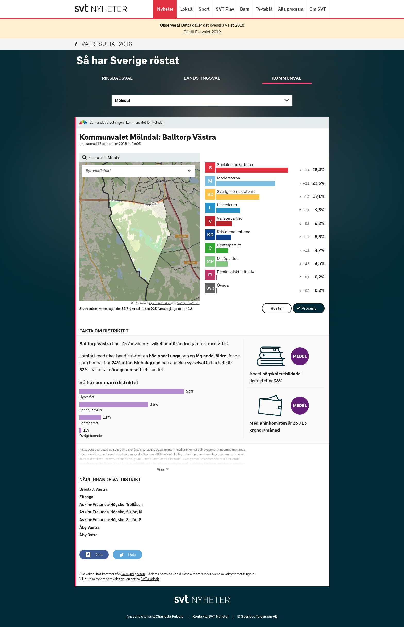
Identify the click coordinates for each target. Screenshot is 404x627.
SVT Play (225, 9)
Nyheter (165, 9)
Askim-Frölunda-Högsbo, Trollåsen (111, 504)
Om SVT (317, 9)
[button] (94, 554)
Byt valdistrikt (98, 170)
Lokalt (186, 9)
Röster (277, 308)
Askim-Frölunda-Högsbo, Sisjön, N (110, 511)
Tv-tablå (264, 9)
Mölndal (122, 100)
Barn (244, 9)
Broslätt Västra (93, 489)
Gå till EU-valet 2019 (202, 31)
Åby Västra (89, 527)
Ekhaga (86, 496)
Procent (308, 308)
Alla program (290, 9)
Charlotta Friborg (170, 616)
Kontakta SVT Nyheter (210, 616)
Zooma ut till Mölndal (101, 157)
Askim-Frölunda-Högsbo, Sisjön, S (110, 519)
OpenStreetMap (160, 303)
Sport (204, 9)
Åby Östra (88, 534)
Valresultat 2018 (103, 43)
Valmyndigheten (188, 303)
